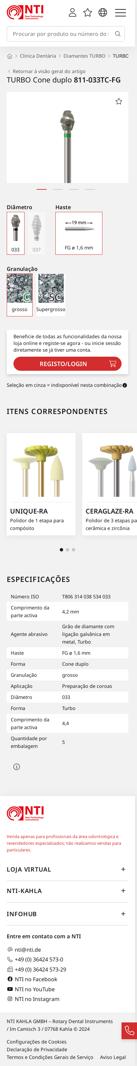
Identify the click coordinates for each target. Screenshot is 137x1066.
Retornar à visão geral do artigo (46, 71)
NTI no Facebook (32, 979)
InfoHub (67, 914)
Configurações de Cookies (36, 1042)
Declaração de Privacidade (37, 1049)
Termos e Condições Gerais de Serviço (50, 1057)
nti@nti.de (24, 949)
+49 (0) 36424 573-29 (36, 969)
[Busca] (119, 33)
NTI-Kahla (67, 891)
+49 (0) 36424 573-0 (35, 959)
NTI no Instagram (33, 999)
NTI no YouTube (31, 989)
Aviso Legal (113, 1057)
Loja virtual (67, 870)
